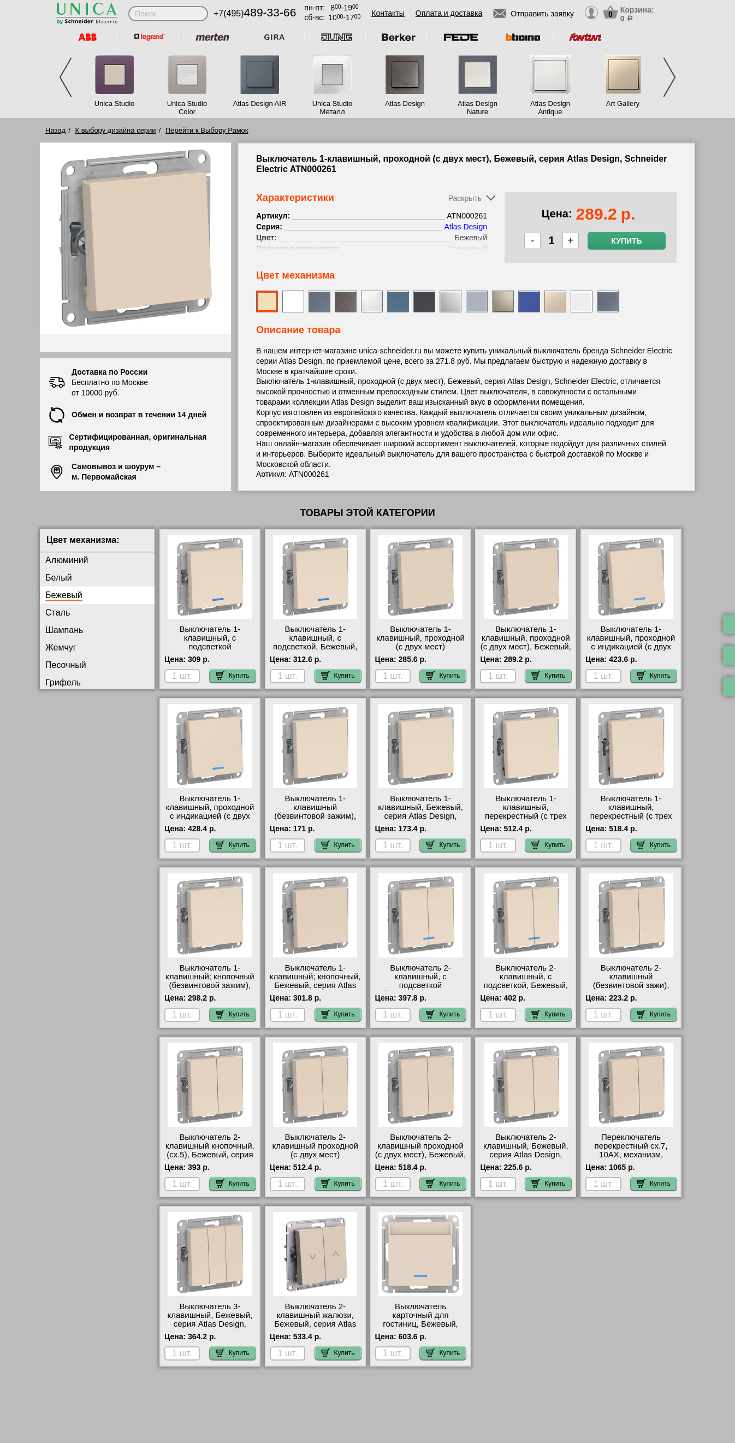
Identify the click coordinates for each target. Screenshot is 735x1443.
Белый (58, 577)
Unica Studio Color (187, 107)
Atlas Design (405, 103)
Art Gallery (622, 103)
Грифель (63, 682)
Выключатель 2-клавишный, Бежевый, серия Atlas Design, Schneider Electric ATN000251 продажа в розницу (525, 1159)
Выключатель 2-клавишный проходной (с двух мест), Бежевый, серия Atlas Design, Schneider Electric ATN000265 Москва (420, 1159)
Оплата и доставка (449, 13)
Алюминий (66, 560)
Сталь (57, 612)
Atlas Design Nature (477, 107)
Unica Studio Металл (332, 107)
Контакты (387, 13)
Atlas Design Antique (550, 107)
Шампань (64, 630)
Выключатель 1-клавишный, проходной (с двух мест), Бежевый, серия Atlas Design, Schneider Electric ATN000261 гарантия (526, 651)
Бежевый (63, 595)
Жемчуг (60, 647)
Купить (626, 240)
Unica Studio (114, 103)
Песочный (65, 665)
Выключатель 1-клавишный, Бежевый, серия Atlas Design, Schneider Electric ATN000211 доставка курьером (420, 820)
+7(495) (255, 13)
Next (669, 77)
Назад (55, 130)
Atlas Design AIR (260, 103)
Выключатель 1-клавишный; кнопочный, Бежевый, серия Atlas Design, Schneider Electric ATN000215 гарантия (315, 989)
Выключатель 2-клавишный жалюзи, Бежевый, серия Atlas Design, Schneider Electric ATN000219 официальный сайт (315, 1328)
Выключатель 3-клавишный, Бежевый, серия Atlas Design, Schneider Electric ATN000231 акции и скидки (210, 1328)
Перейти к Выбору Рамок (206, 130)
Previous (65, 77)
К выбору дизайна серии (115, 130)
